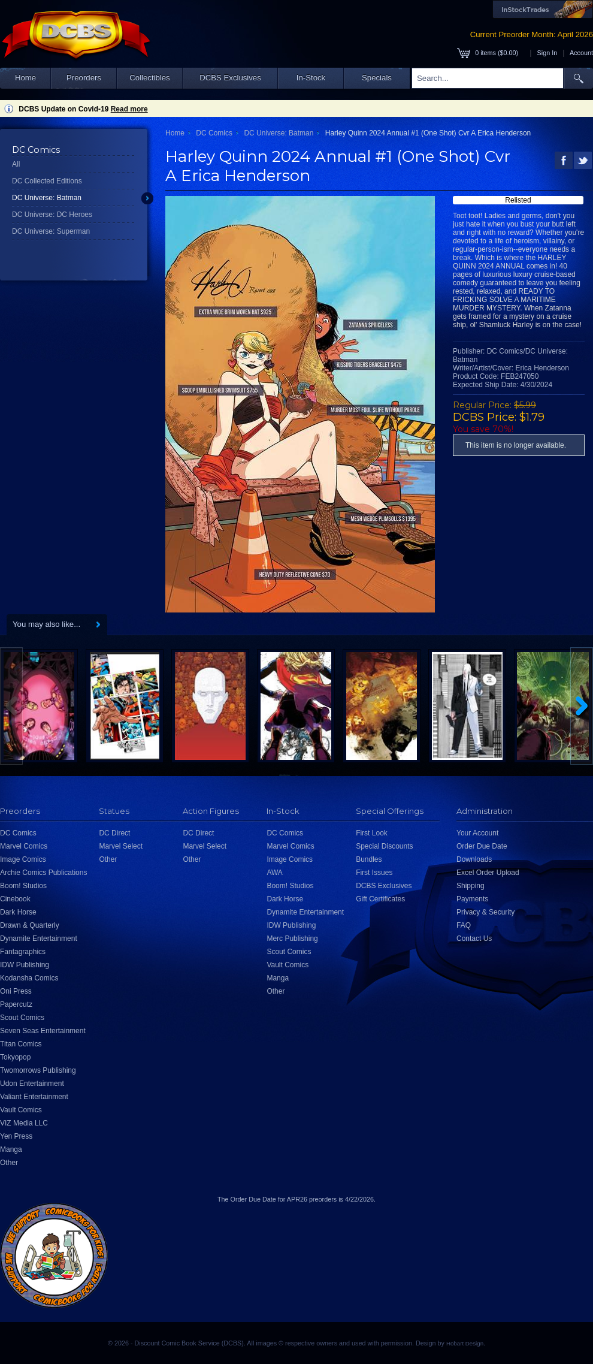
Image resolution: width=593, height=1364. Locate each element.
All (16, 164)
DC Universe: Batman (46, 198)
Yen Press (16, 1136)
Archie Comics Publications (43, 872)
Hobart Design (464, 1343)
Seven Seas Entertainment (43, 1031)
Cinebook (15, 899)
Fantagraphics (23, 951)
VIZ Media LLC (24, 1123)
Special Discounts (384, 846)
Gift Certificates (380, 899)
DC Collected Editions (47, 181)
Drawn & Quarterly (29, 925)
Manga (11, 1149)
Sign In (547, 52)
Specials (377, 77)
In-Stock (310, 77)
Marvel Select (121, 846)
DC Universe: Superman (51, 231)
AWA (274, 872)
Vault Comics (21, 1110)
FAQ (463, 925)
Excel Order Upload (487, 872)
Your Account (477, 833)
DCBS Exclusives (230, 77)
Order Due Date (481, 846)
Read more (129, 109)
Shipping (470, 886)
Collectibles (149, 77)
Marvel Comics (23, 846)
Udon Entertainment (32, 1083)
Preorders (83, 77)
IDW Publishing (24, 965)
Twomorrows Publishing (38, 1070)
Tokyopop (15, 1057)
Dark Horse (18, 912)
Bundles (369, 859)
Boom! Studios (23, 886)
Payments (472, 899)
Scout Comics (22, 1017)
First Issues (374, 872)
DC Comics (214, 133)
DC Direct (114, 833)
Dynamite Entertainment (38, 938)
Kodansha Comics (29, 978)
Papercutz (16, 1004)
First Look (372, 833)
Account (581, 52)
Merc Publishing (292, 938)
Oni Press (16, 991)
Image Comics (23, 859)
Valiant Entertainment (34, 1097)
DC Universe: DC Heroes (52, 214)
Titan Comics (21, 1044)
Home (25, 77)
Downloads (474, 859)
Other (9, 1162)
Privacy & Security (485, 912)
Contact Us (474, 938)
